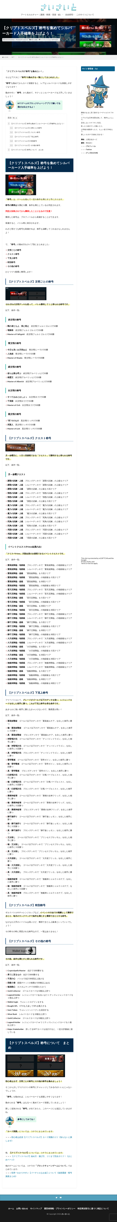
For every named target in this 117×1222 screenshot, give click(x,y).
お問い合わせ (22, 1208)
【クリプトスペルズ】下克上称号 (24, 136)
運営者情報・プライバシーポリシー (59, 1208)
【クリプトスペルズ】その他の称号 (25, 145)
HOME (6, 57)
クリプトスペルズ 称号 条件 (49, 40)
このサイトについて (85, 14)
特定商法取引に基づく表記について (93, 1208)
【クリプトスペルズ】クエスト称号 (25, 132)
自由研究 (69, 14)
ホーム (11, 1208)
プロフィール (91, 146)
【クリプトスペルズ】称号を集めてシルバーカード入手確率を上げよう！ (41, 57)
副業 (35, 40)
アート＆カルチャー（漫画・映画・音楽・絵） (41, 14)
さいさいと (65, 1214)
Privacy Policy (86, 562)
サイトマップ (36, 1208)
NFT (32, 40)
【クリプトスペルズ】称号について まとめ (25, 149)
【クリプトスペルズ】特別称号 (23, 141)
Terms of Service (87, 563)
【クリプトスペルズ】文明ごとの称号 (26, 128)
